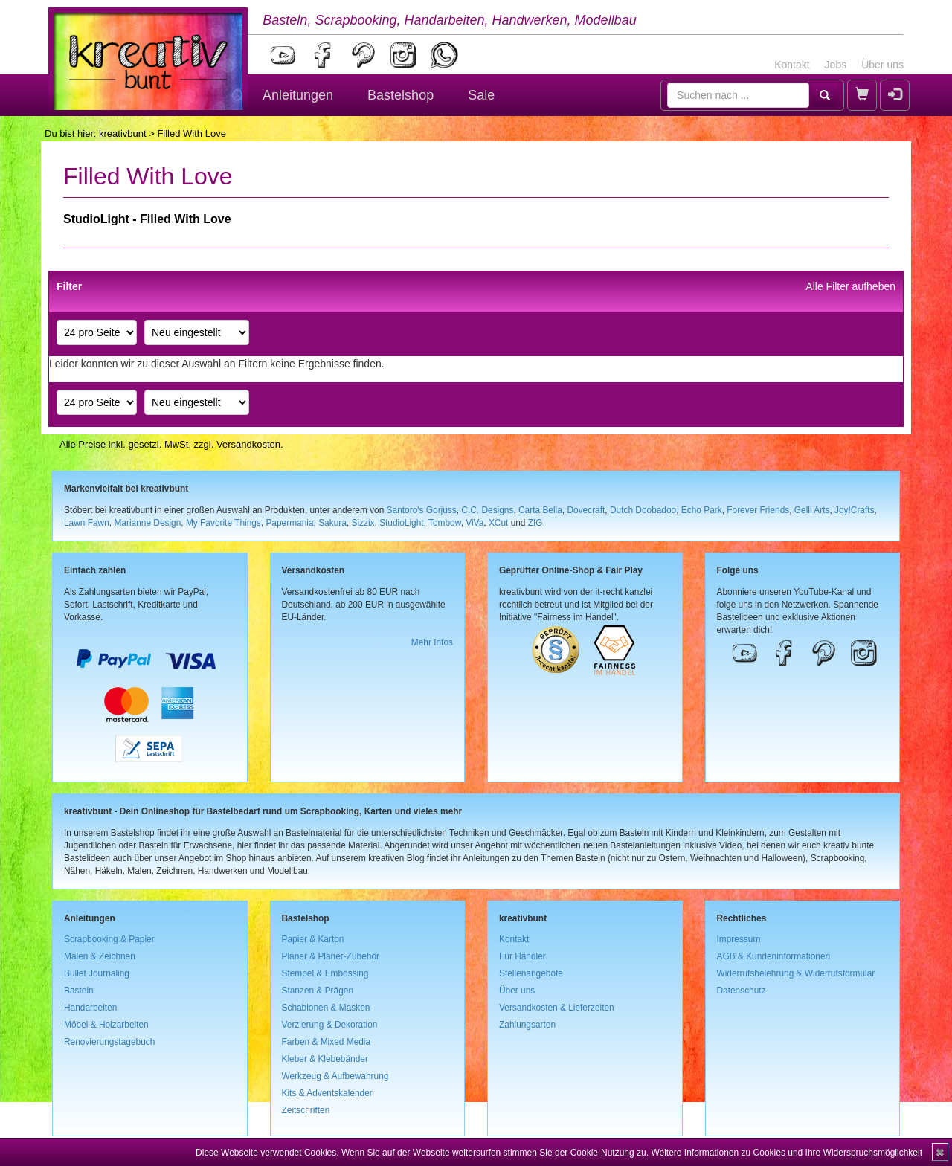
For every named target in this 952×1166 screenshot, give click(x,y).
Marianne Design (147, 523)
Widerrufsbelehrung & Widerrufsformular (796, 973)
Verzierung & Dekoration (330, 1025)
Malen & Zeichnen (99, 956)
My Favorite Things (223, 523)
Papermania (289, 523)
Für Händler (522, 956)
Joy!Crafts (854, 510)
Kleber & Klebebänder (325, 1059)
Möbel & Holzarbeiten (106, 1025)
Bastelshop (400, 95)
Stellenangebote (531, 973)
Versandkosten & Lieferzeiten (556, 1007)
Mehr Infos (432, 642)
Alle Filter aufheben (850, 286)
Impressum (739, 939)
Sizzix (362, 523)
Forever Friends (758, 510)
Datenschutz (741, 990)
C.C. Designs (487, 510)
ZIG (535, 523)
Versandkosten (248, 444)
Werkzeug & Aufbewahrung (335, 1076)
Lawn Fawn (86, 523)
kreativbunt (123, 133)
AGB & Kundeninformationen (774, 956)
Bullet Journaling (96, 973)
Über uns (882, 65)
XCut (498, 523)
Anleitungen (298, 95)
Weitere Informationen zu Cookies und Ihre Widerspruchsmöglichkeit (786, 1152)
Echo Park (701, 510)
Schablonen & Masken (326, 1007)
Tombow (444, 523)
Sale (481, 95)
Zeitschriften (306, 1110)
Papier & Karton (313, 939)
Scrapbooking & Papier (109, 939)
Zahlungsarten (527, 1025)
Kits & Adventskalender (327, 1093)
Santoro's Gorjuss (422, 510)
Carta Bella (540, 510)
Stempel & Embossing (325, 973)
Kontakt (791, 65)
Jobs (836, 65)
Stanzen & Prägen (318, 990)
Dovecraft (586, 510)
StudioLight (401, 523)
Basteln (79, 990)
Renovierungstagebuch (109, 1042)
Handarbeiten (90, 1007)
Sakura (332, 523)
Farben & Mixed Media (326, 1042)
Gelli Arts (812, 510)
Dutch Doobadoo (643, 510)
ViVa (474, 523)
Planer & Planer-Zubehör (331, 956)
